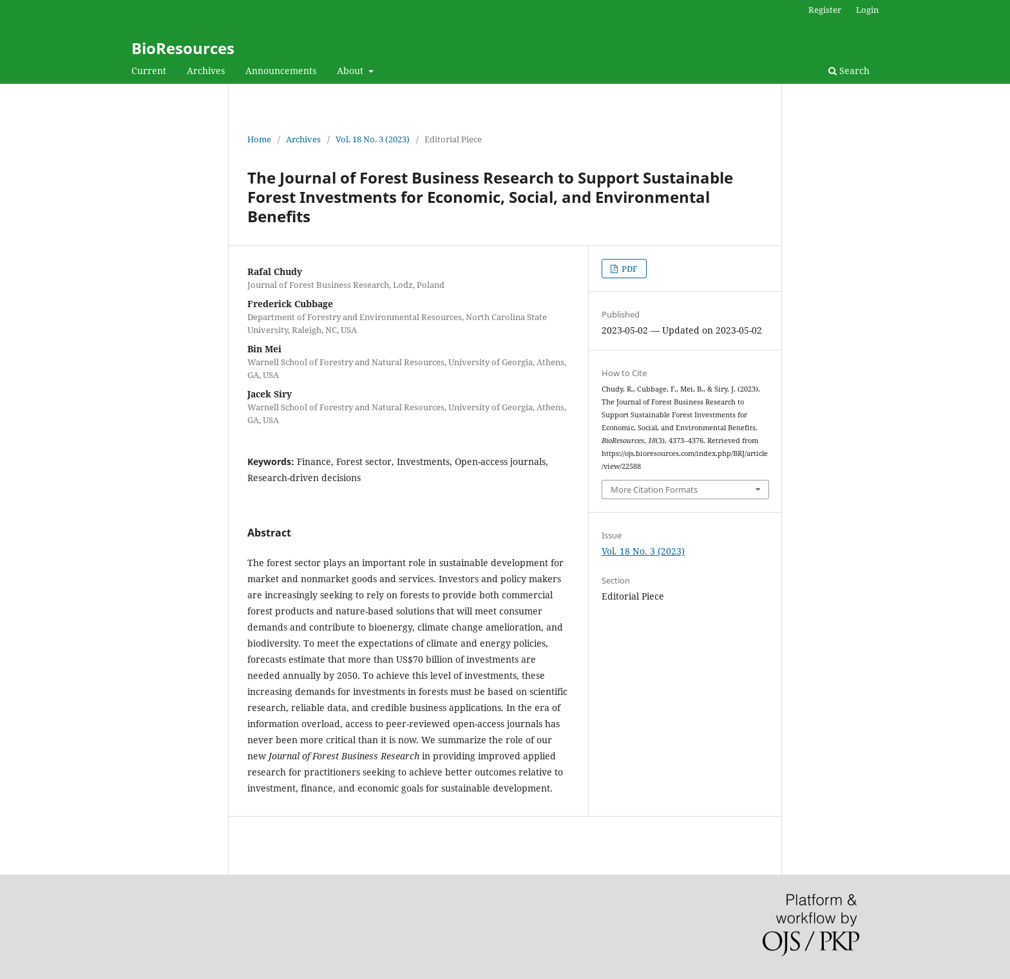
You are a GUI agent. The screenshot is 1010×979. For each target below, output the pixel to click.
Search (849, 70)
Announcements (280, 70)
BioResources (182, 48)
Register (824, 9)
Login (867, 9)
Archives (206, 70)
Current (148, 70)
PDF (629, 268)
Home (259, 139)
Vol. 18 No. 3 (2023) (373, 139)
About (351, 70)
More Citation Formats (654, 489)
